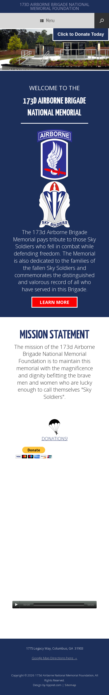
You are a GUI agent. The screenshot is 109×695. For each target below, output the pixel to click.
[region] (54, 49)
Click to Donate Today (80, 34)
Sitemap (70, 685)
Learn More (54, 302)
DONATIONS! (55, 438)
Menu (47, 20)
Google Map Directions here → (54, 658)
